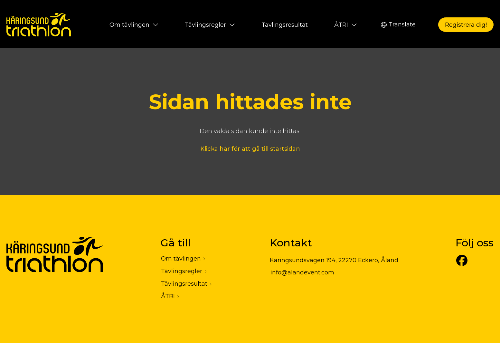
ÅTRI (345, 24)
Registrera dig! (466, 24)
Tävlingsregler (210, 24)
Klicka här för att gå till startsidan (250, 148)
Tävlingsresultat (284, 24)
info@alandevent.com (302, 272)
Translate (398, 24)
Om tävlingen (133, 24)
